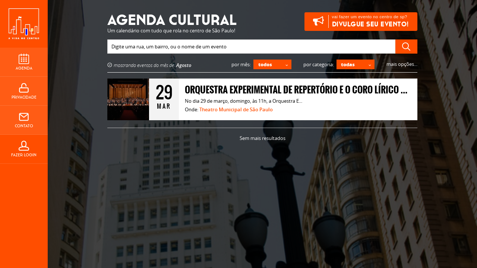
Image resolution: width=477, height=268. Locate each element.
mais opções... (401, 64)
